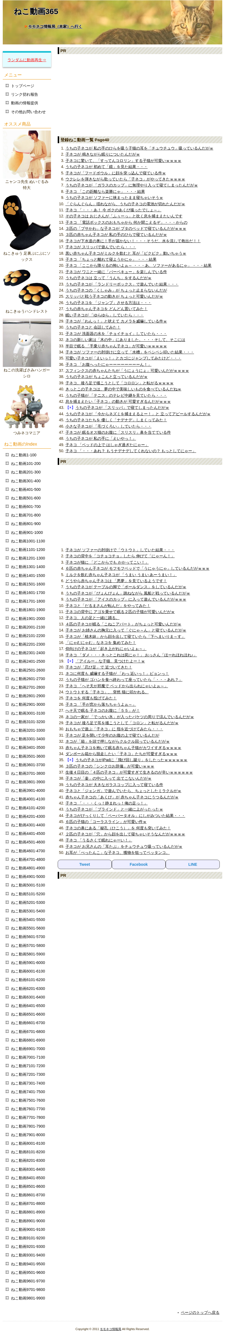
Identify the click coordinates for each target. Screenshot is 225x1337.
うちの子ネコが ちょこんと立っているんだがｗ (106, 376)
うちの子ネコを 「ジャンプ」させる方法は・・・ (108, 302)
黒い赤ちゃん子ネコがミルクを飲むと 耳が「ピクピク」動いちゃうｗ (125, 253)
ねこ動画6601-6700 (28, 1023)
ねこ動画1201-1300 (28, 558)
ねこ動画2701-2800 (28, 687)
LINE (192, 864)
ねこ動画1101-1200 (28, 549)
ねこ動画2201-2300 (28, 644)
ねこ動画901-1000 (27, 532)
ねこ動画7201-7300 (28, 1074)
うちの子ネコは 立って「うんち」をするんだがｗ (108, 278)
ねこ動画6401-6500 (28, 1005)
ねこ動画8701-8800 (28, 1203)
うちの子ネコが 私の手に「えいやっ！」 (100, 438)
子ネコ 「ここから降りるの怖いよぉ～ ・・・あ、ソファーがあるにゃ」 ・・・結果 (138, 265)
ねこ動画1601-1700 (28, 592)
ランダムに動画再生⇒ (26, 60)
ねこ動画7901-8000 (28, 1135)
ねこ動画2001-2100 (28, 627)
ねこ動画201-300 (26, 472)
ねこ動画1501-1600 (28, 584)
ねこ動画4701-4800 (28, 859)
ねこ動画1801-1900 (28, 610)
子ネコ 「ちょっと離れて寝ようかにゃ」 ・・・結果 (111, 259)
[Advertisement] (140, 95)
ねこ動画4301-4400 (28, 825)
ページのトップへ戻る (200, 1312)
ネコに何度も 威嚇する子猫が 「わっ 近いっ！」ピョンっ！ (117, 673)
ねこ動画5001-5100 (28, 885)
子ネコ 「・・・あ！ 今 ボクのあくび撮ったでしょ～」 (113, 210)
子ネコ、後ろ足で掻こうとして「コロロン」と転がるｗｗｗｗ (119, 383)
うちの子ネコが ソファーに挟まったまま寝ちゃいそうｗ (114, 197)
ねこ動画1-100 (23, 455)
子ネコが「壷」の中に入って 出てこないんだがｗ (108, 778)
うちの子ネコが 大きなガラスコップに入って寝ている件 (114, 784)
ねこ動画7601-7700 (28, 1109)
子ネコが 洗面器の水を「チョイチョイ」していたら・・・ (116, 333)
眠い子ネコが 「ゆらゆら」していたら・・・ (104, 315)
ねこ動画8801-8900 (28, 1212)
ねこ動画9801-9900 (28, 1298)
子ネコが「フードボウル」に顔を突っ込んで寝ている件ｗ (115, 173)
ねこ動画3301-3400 (28, 739)
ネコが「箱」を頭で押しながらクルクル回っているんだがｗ (117, 741)
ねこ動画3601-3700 (28, 765)
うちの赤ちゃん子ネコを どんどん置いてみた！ (106, 309)
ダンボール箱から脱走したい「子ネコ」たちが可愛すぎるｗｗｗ (121, 754)
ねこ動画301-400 (26, 481)
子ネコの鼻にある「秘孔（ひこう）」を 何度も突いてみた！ (118, 828)
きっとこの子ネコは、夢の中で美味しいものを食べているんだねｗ (123, 389)
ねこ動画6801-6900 (28, 1040)
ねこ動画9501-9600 (28, 1272)
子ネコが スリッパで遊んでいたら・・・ (100, 247)
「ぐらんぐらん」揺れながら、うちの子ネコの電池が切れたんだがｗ (125, 204)
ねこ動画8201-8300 (28, 1160)
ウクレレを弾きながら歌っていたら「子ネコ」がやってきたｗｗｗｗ (125, 179)
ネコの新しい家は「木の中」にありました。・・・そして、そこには (125, 339)
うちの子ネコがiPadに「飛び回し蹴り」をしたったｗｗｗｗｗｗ (131, 760)
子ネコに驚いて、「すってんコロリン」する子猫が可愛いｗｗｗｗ (123, 160)
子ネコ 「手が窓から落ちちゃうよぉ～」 (100, 704)
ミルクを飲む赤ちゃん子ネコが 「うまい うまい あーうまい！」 (121, 574)
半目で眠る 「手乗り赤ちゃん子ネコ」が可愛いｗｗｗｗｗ (116, 346)
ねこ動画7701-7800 (28, 1117)
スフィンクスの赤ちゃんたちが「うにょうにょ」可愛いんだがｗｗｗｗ (127, 370)
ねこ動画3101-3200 (28, 722)
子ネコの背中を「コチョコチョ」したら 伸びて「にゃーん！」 (120, 556)
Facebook (139, 864)
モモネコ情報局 (110, 1329)
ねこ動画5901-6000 (28, 962)
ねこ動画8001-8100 (28, 1143)
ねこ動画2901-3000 (28, 704)
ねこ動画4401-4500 (28, 833)
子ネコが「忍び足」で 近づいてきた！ (98, 667)
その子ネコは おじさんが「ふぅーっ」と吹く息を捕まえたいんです (123, 216)
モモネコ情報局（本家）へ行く (55, 26)
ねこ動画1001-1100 (28, 541)
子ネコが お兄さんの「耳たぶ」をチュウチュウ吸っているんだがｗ (123, 846)
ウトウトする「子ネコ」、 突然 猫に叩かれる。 (107, 692)
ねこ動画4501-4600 (28, 842)
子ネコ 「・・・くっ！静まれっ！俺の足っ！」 (106, 803)
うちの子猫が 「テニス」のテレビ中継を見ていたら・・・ (116, 395)
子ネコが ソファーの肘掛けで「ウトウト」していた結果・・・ (120, 550)
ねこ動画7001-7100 (28, 1057)
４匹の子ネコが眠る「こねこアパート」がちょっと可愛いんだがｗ (123, 624)
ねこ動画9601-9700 (28, 1281)
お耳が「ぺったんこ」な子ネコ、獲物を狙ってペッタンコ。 (117, 852)
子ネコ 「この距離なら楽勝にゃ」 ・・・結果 (105, 191)
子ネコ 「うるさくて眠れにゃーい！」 (98, 840)
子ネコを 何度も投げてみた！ (91, 698)
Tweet (84, 864)
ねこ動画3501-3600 (28, 756)
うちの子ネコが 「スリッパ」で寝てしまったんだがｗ (122, 407)
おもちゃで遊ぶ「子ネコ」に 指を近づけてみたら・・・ (114, 729)
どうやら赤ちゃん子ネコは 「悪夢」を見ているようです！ (116, 581)
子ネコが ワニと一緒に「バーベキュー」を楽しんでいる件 (116, 272)
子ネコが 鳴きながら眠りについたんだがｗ (102, 154)
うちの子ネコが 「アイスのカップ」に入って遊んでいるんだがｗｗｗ (125, 599)
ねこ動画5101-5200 (28, 894)
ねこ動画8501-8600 (28, 1186)
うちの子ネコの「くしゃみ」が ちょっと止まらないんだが (116, 290)
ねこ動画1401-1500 (28, 575)
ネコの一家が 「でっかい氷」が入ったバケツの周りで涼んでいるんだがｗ (129, 717)
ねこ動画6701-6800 (28, 1031)
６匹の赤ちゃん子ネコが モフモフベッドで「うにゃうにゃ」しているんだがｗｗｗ (137, 568)
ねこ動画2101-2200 (28, 635)
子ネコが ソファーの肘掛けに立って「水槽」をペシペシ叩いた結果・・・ (129, 352)
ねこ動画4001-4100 (28, 799)
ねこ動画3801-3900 (28, 782)
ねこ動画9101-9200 (28, 1238)
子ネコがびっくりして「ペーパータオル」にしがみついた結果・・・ (125, 815)
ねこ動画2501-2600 (28, 670)
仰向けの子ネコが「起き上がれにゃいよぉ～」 (106, 648)
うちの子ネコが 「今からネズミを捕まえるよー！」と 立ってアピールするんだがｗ (138, 414)
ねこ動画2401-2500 (28, 661)
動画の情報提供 (24, 103)
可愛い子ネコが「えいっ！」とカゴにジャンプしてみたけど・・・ (123, 358)
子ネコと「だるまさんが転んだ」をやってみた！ (107, 605)
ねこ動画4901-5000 (28, 876)
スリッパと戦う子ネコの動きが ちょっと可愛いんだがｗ (114, 296)
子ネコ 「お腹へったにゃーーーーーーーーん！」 (108, 364)
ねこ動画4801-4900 (28, 868)
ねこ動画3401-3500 (28, 747)
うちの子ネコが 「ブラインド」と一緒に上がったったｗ (114, 809)
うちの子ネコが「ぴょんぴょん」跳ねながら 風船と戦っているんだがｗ (127, 593)
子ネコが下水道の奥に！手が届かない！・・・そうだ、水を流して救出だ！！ (133, 241)
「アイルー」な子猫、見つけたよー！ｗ (110, 661)
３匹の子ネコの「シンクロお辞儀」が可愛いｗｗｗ (109, 766)
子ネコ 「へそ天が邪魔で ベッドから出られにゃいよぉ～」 (116, 686)
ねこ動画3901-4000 (28, 790)
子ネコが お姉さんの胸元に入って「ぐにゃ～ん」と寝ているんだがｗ (125, 630)
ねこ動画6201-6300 (28, 988)
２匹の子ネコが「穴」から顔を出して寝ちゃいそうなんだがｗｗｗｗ (125, 834)
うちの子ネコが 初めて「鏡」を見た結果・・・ (106, 166)
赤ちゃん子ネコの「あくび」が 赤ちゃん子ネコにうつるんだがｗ (122, 797)
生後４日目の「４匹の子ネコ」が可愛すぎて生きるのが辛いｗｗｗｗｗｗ (129, 772)
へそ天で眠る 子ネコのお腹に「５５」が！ (102, 710)
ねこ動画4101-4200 (28, 808)
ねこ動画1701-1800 (28, 601)
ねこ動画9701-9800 (28, 1289)
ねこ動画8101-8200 (28, 1152)
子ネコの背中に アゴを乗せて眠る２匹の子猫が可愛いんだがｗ (120, 611)
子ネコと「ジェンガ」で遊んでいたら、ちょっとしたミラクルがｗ (123, 791)
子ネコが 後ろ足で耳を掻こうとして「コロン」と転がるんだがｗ (122, 723)
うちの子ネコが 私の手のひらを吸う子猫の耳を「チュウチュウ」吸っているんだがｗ (139, 148)
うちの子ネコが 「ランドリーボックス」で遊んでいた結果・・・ (122, 284)
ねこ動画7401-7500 (28, 1092)
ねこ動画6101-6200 (28, 980)
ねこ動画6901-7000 (28, 1048)
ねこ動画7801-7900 (28, 1126)
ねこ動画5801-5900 (28, 954)
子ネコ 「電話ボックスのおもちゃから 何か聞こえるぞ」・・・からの (126, 222)
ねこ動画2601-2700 (28, 679)
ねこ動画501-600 (26, 498)
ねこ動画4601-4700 (28, 851)
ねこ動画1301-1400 (28, 566)
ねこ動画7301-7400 (28, 1083)
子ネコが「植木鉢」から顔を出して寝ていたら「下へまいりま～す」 (125, 636)
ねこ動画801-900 (26, 523)
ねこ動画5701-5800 (28, 945)
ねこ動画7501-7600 (28, 1100)
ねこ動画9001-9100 (28, 1229)
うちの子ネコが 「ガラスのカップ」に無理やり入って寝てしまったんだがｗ (131, 185)
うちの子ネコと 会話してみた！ (93, 327)
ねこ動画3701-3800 (28, 773)
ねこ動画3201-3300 (28, 730)
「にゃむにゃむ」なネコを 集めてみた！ (100, 642)
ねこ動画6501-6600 (28, 1014)
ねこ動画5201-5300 (28, 902)
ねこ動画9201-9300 (28, 1246)
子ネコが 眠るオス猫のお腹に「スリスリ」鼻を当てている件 (118, 432)
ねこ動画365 (36, 11)
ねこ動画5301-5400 (28, 911)
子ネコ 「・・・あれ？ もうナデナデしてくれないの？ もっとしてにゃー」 (130, 451)
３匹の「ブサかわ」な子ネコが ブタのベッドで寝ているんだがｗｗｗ (125, 228)
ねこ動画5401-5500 (28, 919)
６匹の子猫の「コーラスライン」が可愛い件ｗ (106, 821)
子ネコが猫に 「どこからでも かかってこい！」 (107, 562)
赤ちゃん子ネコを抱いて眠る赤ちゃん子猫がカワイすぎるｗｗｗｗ (123, 747)
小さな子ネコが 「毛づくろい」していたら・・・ (108, 426)
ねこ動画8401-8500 (28, 1178)
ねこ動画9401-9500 (28, 1264)
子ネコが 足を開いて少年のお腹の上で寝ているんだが (112, 735)
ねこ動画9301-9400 (28, 1255)
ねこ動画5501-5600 (28, 928)
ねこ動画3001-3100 (28, 713)
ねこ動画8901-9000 (28, 1221)
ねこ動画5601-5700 (28, 936)
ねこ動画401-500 (26, 489)
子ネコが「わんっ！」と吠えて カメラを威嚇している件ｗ (116, 321)
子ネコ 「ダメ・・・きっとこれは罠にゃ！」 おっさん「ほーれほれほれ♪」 (131, 655)
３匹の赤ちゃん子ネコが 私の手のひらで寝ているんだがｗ (116, 234)
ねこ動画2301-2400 (28, 653)
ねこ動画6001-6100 (28, 971)
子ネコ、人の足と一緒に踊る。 (92, 618)
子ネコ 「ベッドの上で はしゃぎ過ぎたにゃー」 (107, 445)
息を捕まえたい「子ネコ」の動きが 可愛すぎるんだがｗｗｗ (118, 401)
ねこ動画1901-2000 (28, 618)
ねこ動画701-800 (26, 515)
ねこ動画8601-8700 (28, 1195)
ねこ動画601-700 (26, 506)
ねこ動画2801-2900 (28, 696)
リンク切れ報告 (24, 94)
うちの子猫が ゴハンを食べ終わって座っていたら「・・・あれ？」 (123, 679)
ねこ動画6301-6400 (28, 997)
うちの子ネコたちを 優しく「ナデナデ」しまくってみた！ (116, 420)
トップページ (22, 86)
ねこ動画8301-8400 (28, 1169)
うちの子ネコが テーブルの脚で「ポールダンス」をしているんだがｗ (125, 587)
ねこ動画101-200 (26, 463)
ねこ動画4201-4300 (28, 816)
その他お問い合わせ (28, 112)
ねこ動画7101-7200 (28, 1066)
